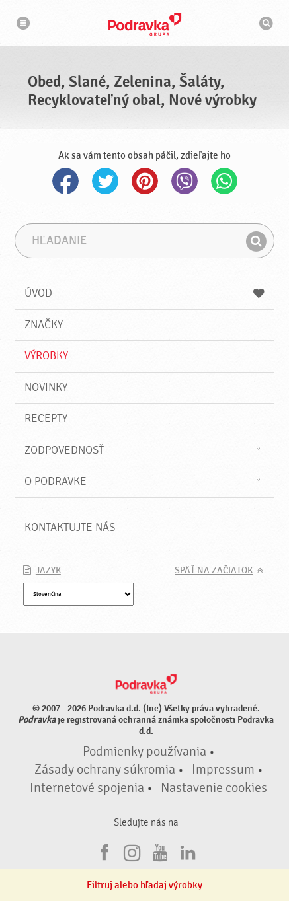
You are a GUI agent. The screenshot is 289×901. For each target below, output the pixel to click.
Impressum (223, 769)
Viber (184, 181)
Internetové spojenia (87, 788)
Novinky (45, 387)
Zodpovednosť (64, 450)
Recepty (45, 418)
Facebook (65, 181)
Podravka (144, 24)
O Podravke (55, 481)
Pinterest (145, 181)
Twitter (105, 181)
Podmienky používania (144, 751)
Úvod (144, 293)
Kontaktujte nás (69, 527)
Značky (43, 324)
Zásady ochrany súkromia (104, 769)
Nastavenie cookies (214, 788)
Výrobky (46, 355)
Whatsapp (224, 181)
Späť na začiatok (214, 570)
